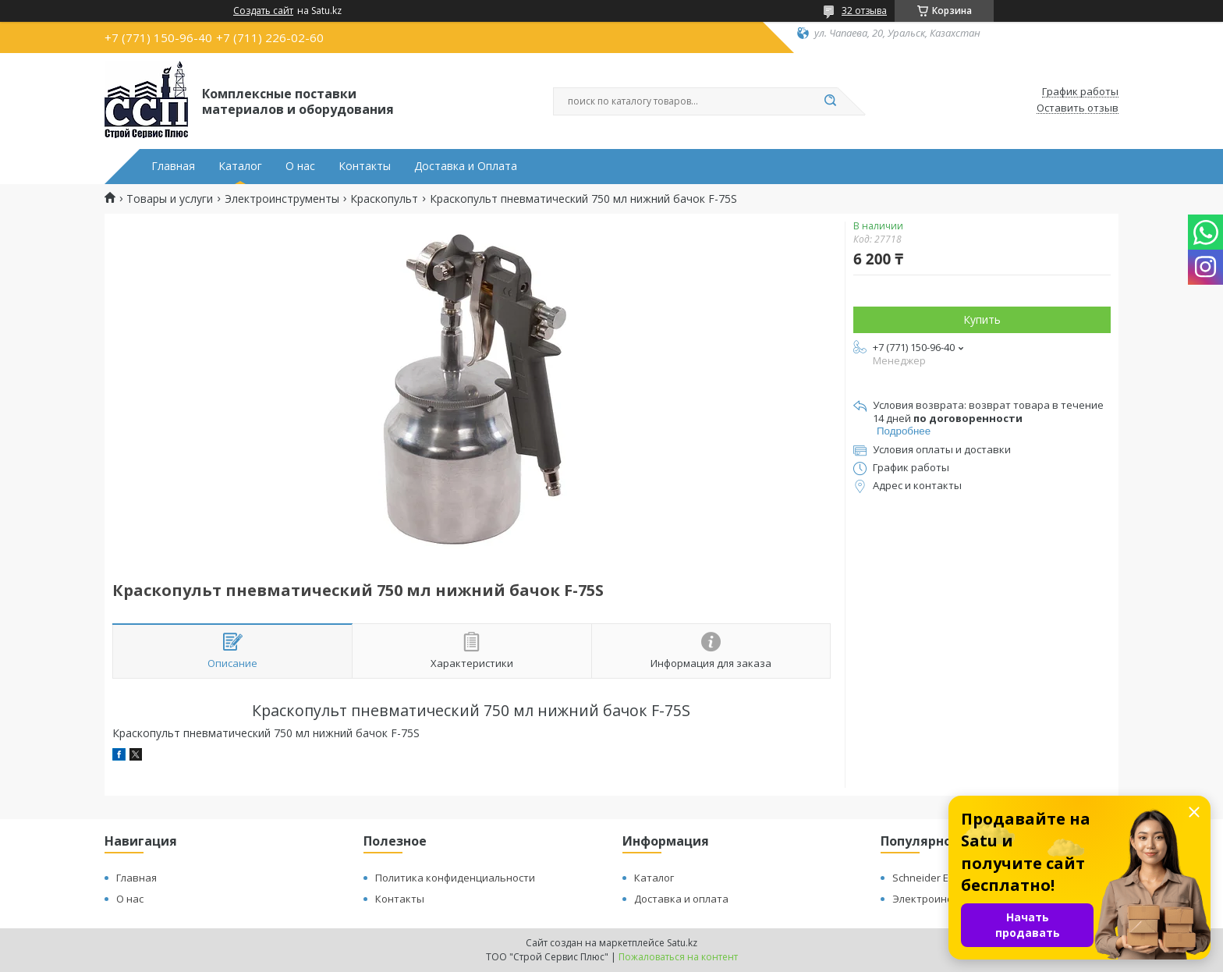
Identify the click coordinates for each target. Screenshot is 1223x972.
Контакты (365, 166)
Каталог (240, 166)
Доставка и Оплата (465, 166)
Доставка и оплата (681, 899)
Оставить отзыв (1077, 108)
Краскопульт (384, 199)
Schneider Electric (934, 878)
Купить (982, 319)
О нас (300, 166)
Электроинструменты (282, 199)
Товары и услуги (169, 199)
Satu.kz (682, 942)
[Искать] (829, 101)
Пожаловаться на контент (678, 956)
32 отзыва (864, 10)
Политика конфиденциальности (455, 878)
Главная (173, 166)
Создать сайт (263, 10)
